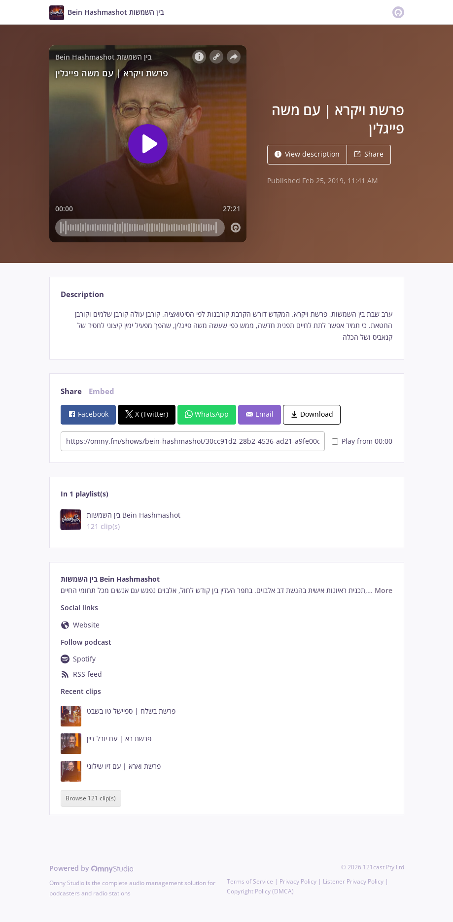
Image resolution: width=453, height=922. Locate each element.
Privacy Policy (297, 881)
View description (307, 154)
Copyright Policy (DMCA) (260, 891)
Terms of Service (250, 881)
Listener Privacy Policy (353, 881)
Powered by (91, 868)
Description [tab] (82, 294)
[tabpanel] (226, 325)
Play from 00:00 (362, 441)
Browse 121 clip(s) (91, 798)
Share (368, 154)
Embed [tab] (101, 391)
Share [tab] (71, 391)
